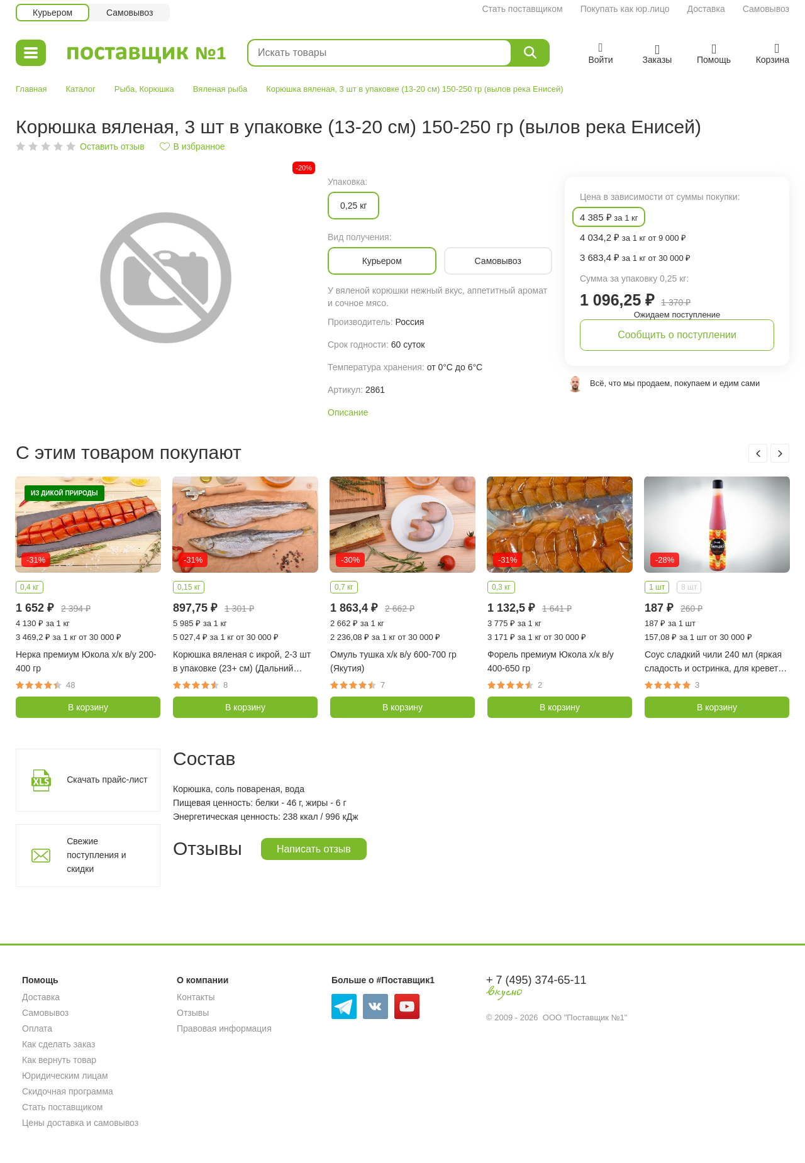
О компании (202, 980)
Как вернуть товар (59, 1060)
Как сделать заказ (58, 1044)
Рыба (124, 89)
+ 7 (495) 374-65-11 (536, 980)
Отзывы (193, 1013)
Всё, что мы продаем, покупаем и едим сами (675, 383)
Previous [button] (757, 453)
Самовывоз (766, 9)
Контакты (195, 997)
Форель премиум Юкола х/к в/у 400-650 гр (550, 661)
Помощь (40, 980)
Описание (348, 412)
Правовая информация (224, 1028)
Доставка (706, 9)
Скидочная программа (67, 1091)
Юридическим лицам (65, 1076)
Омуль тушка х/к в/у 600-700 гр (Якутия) (393, 661)
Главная (31, 89)
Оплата (37, 1028)
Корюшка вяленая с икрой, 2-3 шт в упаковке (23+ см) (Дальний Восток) (242, 662)
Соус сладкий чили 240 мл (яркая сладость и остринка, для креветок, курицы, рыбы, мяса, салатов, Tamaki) (717, 662)
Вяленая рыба (220, 89)
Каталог (80, 89)
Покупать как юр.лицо (625, 9)
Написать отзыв (314, 849)
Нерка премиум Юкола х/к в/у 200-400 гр (86, 661)
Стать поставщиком (522, 9)
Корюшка (156, 89)
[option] (165, 276)
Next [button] (779, 453)
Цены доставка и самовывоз (80, 1123)
